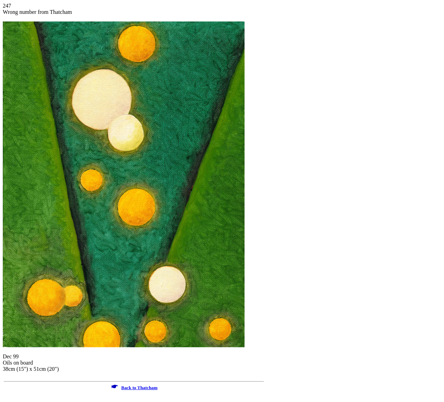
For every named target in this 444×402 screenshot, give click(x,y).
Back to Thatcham (139, 387)
